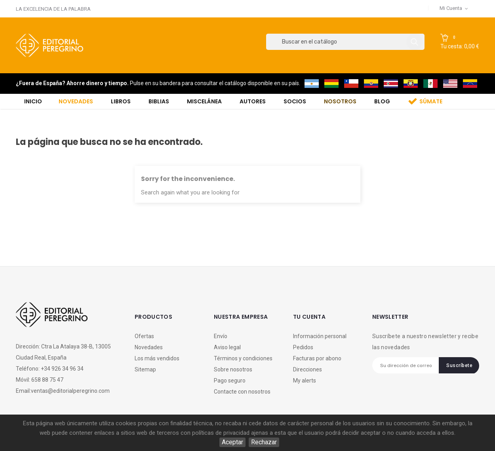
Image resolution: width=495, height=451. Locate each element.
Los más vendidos (157, 358)
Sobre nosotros (233, 369)
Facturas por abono (317, 358)
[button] (459, 42)
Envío (220, 336)
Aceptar (232, 442)
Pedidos (303, 347)
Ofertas (144, 336)
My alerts (304, 380)
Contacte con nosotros (242, 391)
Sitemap (145, 369)
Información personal (319, 336)
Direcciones (307, 369)
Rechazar (264, 442)
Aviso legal (227, 347)
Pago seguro (230, 380)
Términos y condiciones (243, 358)
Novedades (149, 347)
